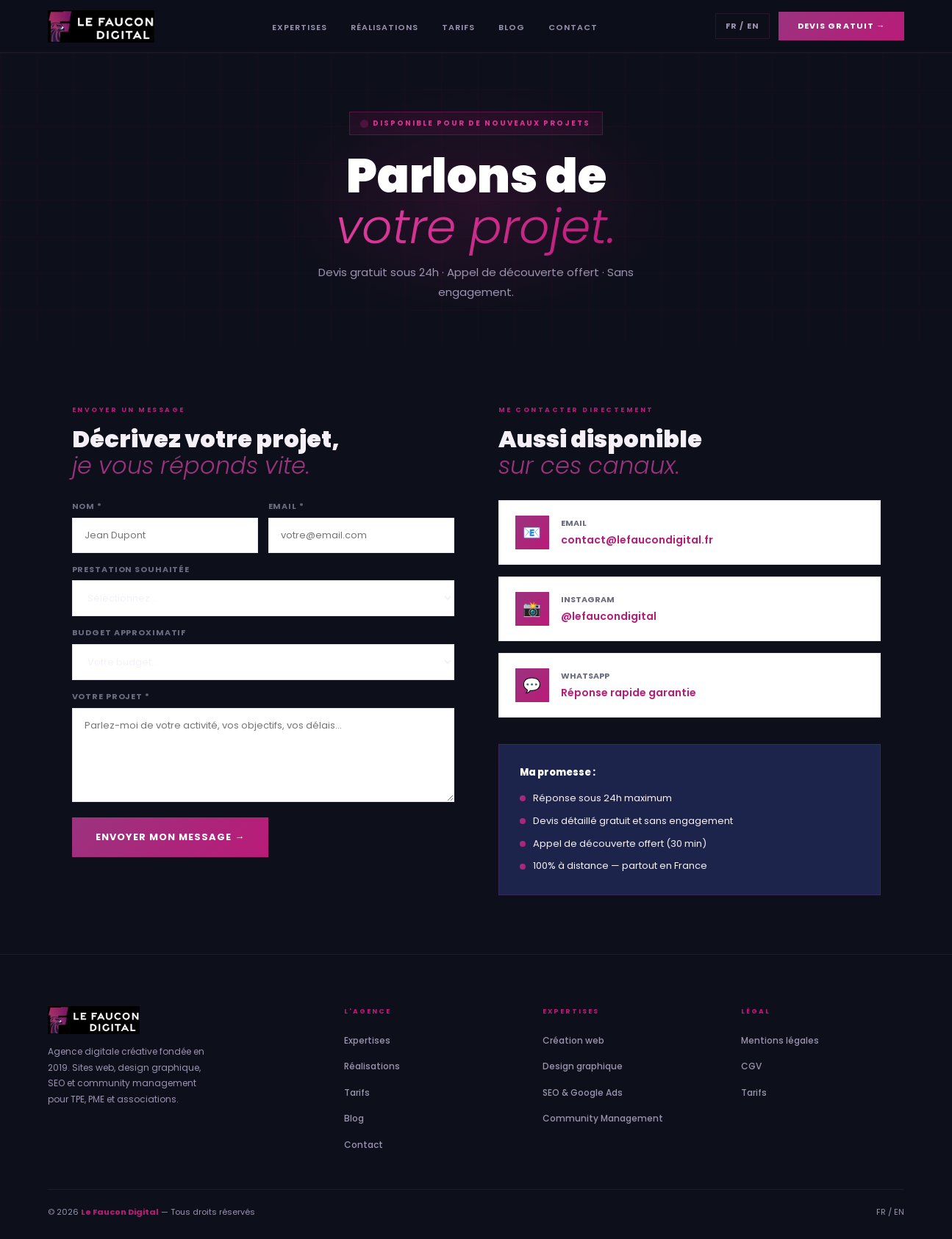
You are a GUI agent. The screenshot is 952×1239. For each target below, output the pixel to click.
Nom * (87, 506)
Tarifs (458, 27)
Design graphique (583, 1066)
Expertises (299, 27)
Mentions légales (780, 1040)
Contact (573, 27)
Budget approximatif (129, 632)
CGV (751, 1066)
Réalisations (384, 27)
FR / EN (742, 26)
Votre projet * (111, 696)
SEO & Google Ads (583, 1092)
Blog (511, 27)
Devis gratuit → (842, 26)
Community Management (603, 1118)
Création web (573, 1040)
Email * (286, 506)
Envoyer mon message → (171, 837)
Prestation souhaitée (131, 569)
